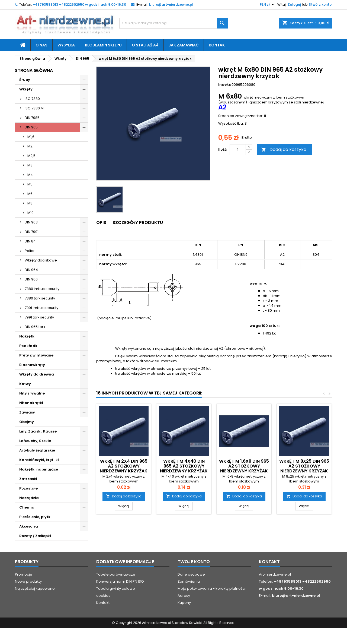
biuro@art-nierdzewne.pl (171, 4)
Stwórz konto (320, 4)
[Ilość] (238, 149)
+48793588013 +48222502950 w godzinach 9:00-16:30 (79, 4)
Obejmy (26, 421)
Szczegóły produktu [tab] (138, 222)
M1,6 (30, 136)
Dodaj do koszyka (283, 149)
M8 (30, 203)
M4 (30, 174)
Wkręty (26, 89)
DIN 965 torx (35, 326)
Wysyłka (66, 45)
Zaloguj (294, 4)
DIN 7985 (32, 117)
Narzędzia (29, 497)
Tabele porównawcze (115, 574)
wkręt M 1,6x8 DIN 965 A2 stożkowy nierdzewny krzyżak (244, 466)
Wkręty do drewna (36, 374)
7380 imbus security (42, 288)
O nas (41, 45)
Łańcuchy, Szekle (35, 440)
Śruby (24, 79)
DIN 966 (31, 279)
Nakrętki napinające (38, 469)
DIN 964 (31, 269)
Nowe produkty (28, 581)
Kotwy (25, 383)
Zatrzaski (28, 478)
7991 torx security (39, 317)
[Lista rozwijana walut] (267, 4)
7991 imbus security (41, 307)
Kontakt (218, 45)
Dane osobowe (191, 574)
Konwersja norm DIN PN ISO (120, 581)
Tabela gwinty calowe (115, 588)
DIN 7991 (31, 231)
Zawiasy (27, 412)
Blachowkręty (32, 364)
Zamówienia (189, 581)
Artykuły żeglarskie (37, 450)
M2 (30, 146)
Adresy (184, 595)
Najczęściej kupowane (35, 588)
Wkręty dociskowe (41, 260)
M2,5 (31, 155)
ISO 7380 (32, 98)
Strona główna (34, 70)
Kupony (184, 602)
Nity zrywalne (32, 393)
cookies (103, 595)
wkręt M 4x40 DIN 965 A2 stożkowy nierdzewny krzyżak (184, 466)
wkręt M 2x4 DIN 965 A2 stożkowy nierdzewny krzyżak (123, 466)
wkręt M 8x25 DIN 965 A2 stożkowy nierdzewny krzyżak (304, 466)
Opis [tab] (101, 222)
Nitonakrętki (31, 402)
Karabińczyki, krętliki (39, 459)
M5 (30, 184)
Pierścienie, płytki (35, 516)
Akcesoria (28, 526)
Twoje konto (194, 561)
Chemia (26, 507)
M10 (30, 212)
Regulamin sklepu (103, 45)
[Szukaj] (173, 23)
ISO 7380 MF (35, 108)
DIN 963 (31, 222)
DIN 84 (30, 241)
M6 (30, 193)
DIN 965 (31, 127)
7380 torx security (40, 298)
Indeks (224, 84)
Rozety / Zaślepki (35, 535)
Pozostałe (28, 488)
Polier (30, 250)
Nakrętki (27, 336)
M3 (30, 165)
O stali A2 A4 (145, 45)
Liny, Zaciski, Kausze (38, 431)
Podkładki (28, 345)
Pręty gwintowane (36, 355)
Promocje (23, 574)
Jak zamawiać (184, 45)
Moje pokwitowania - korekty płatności (212, 588)
